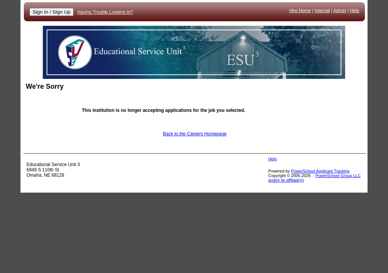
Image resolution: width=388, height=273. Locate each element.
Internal (322, 10)
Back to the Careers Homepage (195, 133)
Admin (339, 10)
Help (354, 10)
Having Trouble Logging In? (105, 12)
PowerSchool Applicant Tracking (320, 171)
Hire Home (300, 10)
